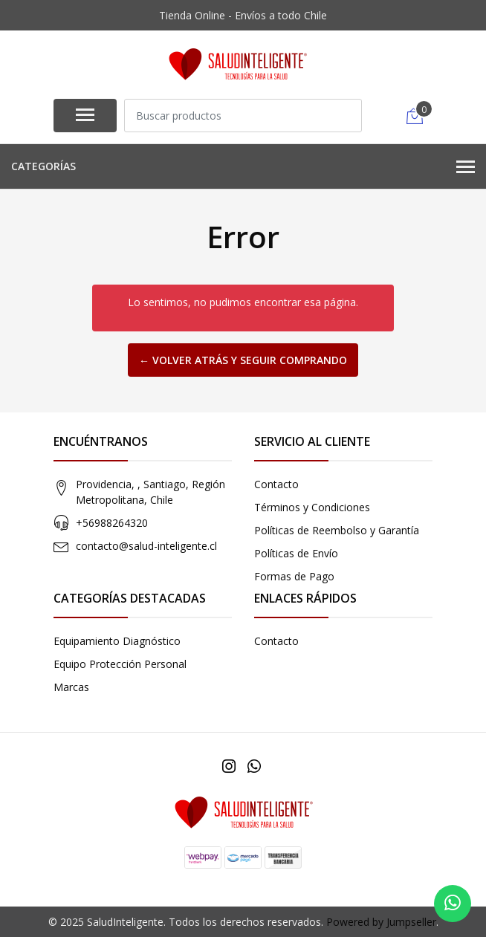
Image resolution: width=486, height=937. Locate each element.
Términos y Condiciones (312, 507)
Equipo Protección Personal (120, 664)
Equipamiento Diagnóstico (117, 641)
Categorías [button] (243, 167)
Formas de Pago (294, 576)
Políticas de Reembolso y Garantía (336, 530)
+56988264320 (112, 523)
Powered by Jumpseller (381, 922)
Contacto (276, 484)
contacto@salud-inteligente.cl (146, 546)
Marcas (71, 687)
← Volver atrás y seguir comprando (243, 360)
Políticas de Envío (296, 553)
